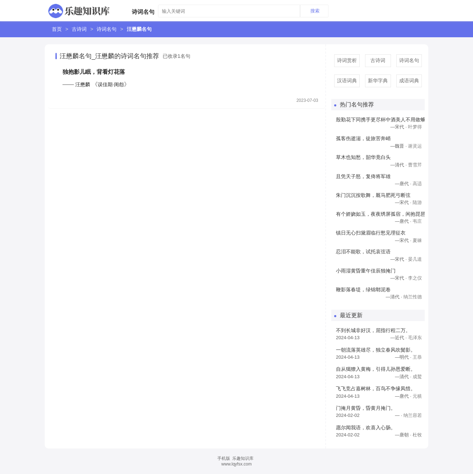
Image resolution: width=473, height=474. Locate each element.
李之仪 (415, 278)
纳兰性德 (412, 296)
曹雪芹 (415, 164)
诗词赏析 (347, 60)
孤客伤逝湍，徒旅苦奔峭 (363, 138)
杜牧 (417, 434)
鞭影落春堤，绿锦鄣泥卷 (363, 289)
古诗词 (79, 29)
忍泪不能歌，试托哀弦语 (363, 251)
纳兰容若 (412, 415)
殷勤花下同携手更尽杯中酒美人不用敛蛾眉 (380, 119)
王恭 (417, 357)
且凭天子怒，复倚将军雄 (363, 176)
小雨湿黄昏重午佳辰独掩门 (366, 271)
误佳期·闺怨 (111, 84)
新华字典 (378, 80)
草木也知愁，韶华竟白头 (363, 157)
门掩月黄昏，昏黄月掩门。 (366, 408)
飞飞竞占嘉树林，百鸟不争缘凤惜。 (375, 388)
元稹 (417, 396)
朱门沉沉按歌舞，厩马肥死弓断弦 (373, 195)
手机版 (223, 458)
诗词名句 (106, 29)
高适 (417, 183)
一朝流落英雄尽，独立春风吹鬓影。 (375, 350)
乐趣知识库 (243, 458)
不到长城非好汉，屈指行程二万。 (373, 330)
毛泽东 (415, 337)
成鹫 (417, 376)
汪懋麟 (82, 84)
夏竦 (417, 240)
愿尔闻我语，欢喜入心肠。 (366, 427)
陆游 (417, 202)
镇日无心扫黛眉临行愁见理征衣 (371, 233)
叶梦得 (415, 126)
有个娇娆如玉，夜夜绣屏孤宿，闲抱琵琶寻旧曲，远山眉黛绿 (380, 214)
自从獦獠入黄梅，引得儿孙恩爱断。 (375, 369)
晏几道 (415, 259)
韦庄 (417, 221)
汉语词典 (347, 80)
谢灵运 (415, 146)
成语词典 (409, 80)
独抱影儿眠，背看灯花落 (93, 72)
